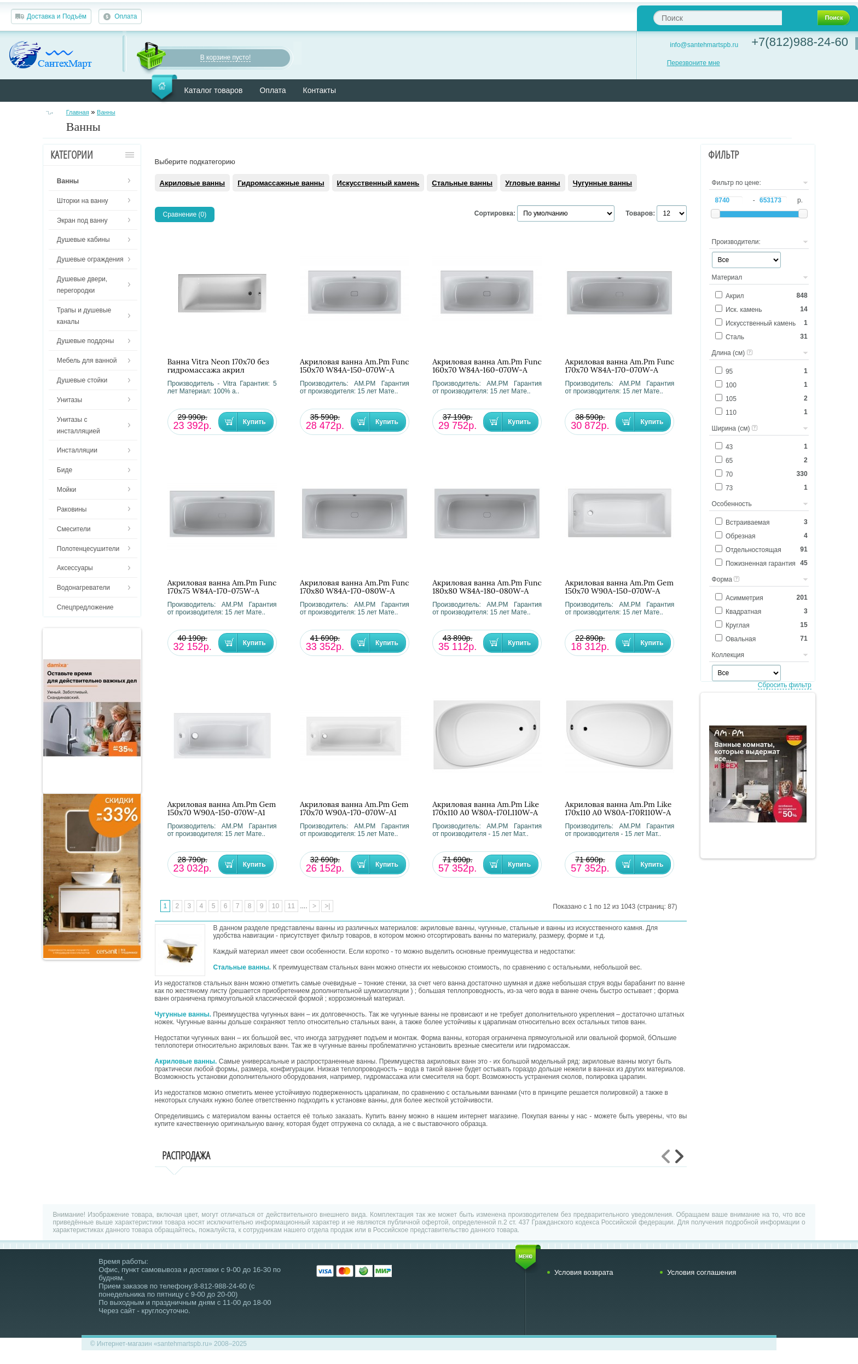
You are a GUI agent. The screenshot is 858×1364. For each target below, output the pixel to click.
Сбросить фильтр (784, 685)
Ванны (106, 112)
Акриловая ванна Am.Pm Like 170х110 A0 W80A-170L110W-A (485, 808)
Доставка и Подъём (56, 16)
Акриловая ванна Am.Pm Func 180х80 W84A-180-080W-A (487, 587)
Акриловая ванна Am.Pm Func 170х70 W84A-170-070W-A (619, 366)
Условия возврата (583, 1272)
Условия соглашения (701, 1272)
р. (800, 200)
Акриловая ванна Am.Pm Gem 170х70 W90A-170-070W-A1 (354, 808)
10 (275, 906)
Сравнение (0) (185, 214)
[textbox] (717, 17)
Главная (77, 112)
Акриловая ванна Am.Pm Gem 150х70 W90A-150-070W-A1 (221, 808)
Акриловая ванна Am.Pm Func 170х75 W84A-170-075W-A (222, 587)
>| (327, 906)
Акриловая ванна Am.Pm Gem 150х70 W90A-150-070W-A (619, 587)
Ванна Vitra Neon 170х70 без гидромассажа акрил (218, 366)
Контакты (319, 90)
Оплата (125, 16)
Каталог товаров (213, 90)
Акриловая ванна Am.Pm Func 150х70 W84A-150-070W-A (354, 366)
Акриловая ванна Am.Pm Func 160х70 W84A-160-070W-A (487, 366)
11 (291, 906)
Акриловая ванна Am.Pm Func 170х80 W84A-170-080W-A (354, 587)
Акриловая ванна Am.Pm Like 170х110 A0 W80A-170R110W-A (618, 808)
